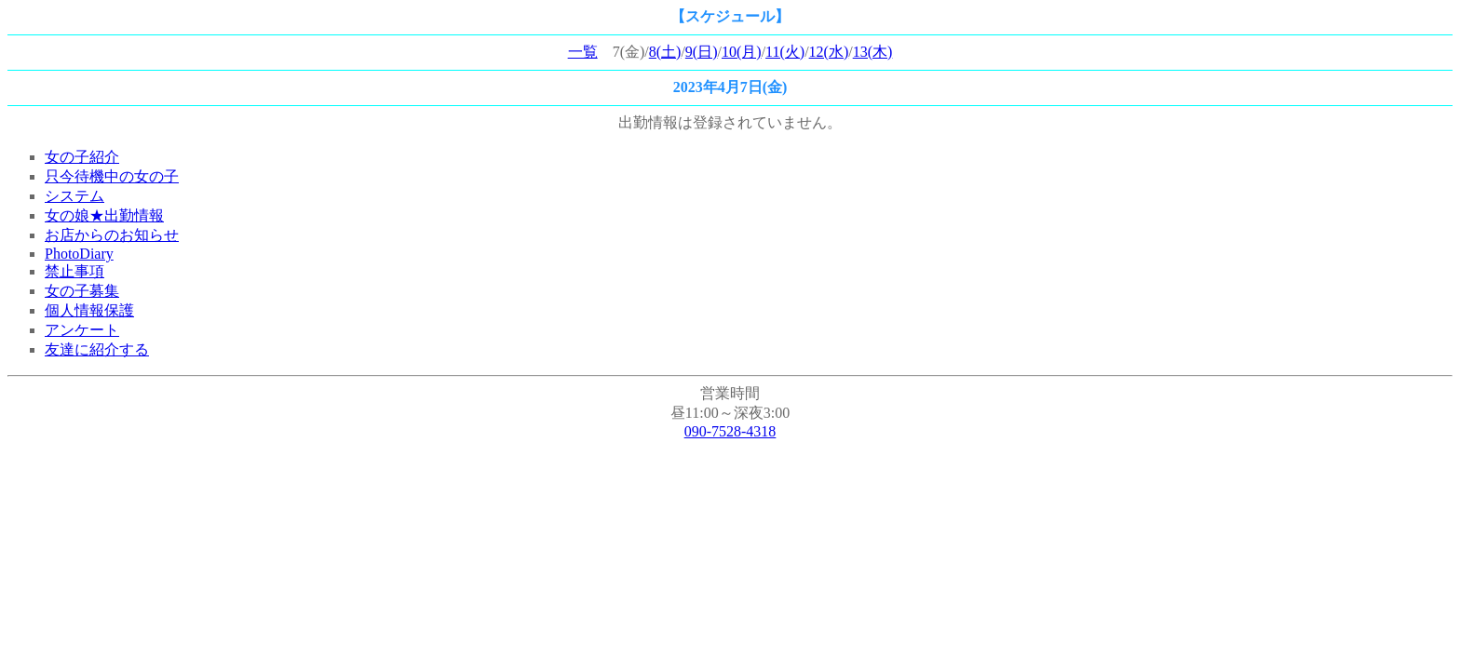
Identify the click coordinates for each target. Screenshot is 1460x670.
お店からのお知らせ (112, 235)
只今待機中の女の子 (112, 176)
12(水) (829, 52)
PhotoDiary (79, 253)
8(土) (665, 52)
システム (74, 196)
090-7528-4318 (730, 431)
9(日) (701, 52)
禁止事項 (74, 271)
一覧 (583, 52)
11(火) (784, 52)
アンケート (82, 330)
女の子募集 (82, 291)
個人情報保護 (89, 310)
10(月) (742, 52)
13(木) (873, 52)
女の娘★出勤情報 (104, 215)
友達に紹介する (97, 349)
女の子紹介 (82, 157)
